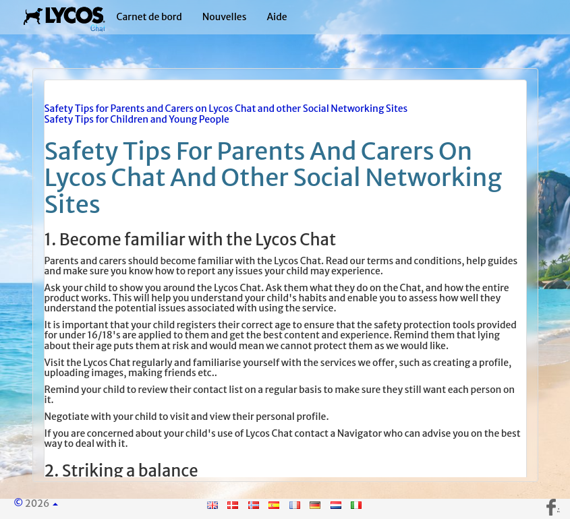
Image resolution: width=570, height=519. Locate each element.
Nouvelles (224, 17)
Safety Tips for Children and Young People (137, 119)
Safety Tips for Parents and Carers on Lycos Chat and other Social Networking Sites (226, 108)
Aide (276, 17)
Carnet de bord (149, 17)
